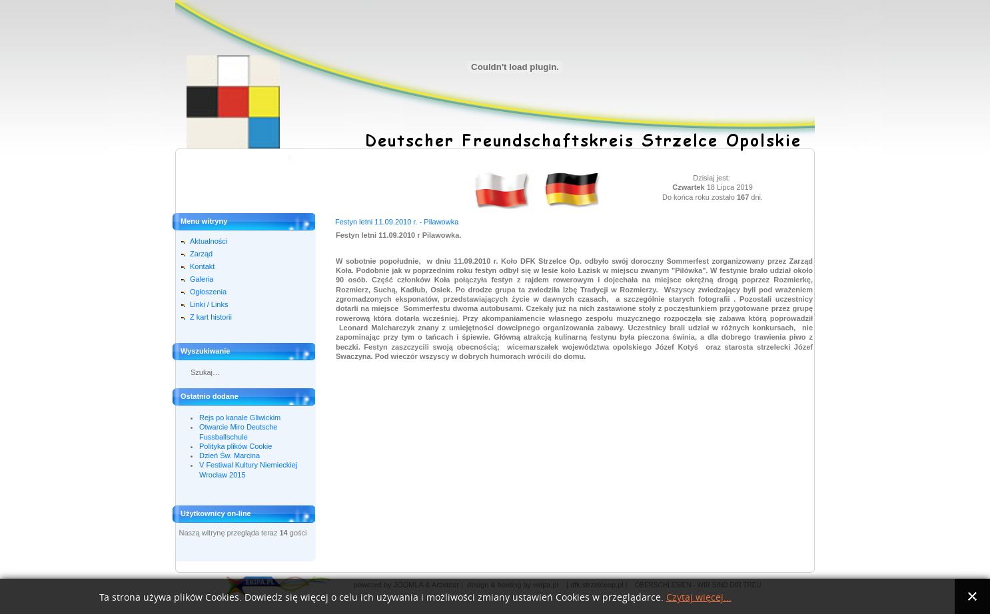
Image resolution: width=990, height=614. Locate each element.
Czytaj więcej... (699, 597)
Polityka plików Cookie (235, 446)
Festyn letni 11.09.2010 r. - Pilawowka (396, 222)
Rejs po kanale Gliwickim (239, 418)
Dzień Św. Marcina (229, 456)
